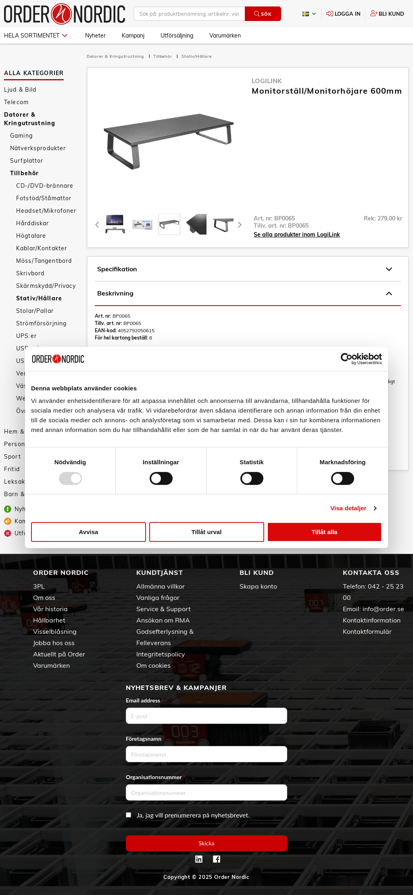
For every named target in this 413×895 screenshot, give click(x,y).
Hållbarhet (49, 620)
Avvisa (88, 531)
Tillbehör (24, 173)
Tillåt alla (325, 531)
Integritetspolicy (160, 654)
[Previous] (98, 224)
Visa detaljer (348, 508)
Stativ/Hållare (39, 298)
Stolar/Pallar (35, 310)
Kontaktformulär (367, 631)
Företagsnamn (145, 738)
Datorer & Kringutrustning (29, 119)
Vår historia (50, 609)
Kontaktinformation (371, 620)
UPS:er (26, 336)
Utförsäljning (177, 35)
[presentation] (169, 224)
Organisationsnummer (156, 776)
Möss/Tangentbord (44, 260)
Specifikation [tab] (244, 269)
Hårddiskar (32, 223)
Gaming (21, 135)
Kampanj (133, 35)
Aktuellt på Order (59, 654)
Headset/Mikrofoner (46, 210)
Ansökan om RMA (163, 620)
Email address (145, 700)
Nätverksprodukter (38, 148)
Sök (262, 14)
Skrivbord (30, 273)
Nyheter (95, 35)
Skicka (207, 843)
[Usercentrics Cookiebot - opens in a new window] (346, 359)
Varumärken (225, 35)
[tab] (115, 224)
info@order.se (383, 609)
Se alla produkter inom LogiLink (297, 234)
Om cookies (153, 665)
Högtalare (31, 235)
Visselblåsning (55, 631)
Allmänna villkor (160, 586)
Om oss (44, 597)
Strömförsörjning (41, 323)
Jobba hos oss (54, 643)
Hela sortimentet (35, 35)
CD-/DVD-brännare (44, 185)
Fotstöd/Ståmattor (43, 198)
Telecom (16, 102)
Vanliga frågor (157, 597)
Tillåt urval (207, 531)
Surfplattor (27, 160)
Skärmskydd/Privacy (46, 285)
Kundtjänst (159, 572)
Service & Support (163, 609)
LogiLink (267, 81)
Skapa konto (258, 586)
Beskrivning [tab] (244, 293)
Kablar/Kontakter (41, 248)
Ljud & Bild (20, 89)
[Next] (240, 224)
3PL (39, 586)
